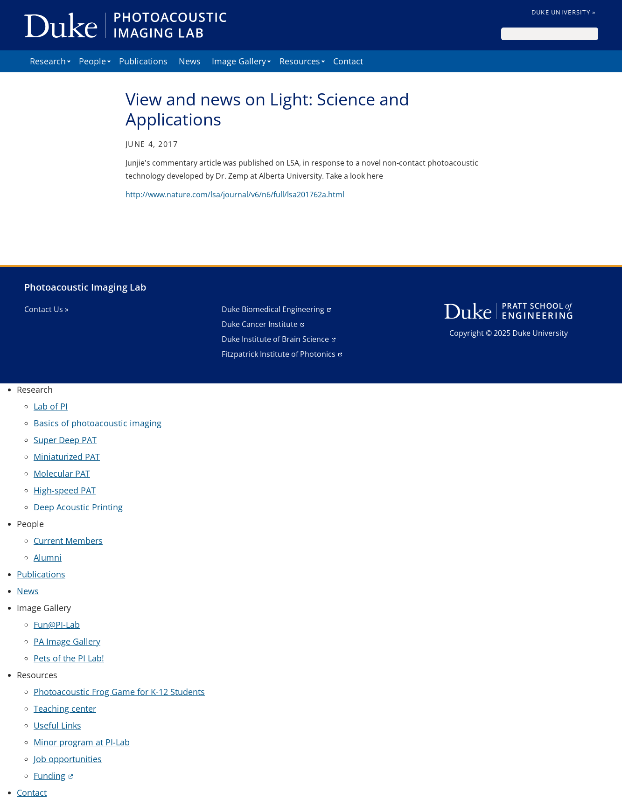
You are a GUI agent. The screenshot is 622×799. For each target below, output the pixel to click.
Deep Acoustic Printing (78, 507)
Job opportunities (68, 758)
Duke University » (563, 12)
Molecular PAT (62, 473)
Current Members (68, 540)
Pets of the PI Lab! (69, 658)
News (190, 61)
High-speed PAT (65, 490)
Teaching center (65, 708)
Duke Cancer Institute (260, 324)
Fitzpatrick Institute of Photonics (278, 354)
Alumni (48, 557)
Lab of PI (51, 406)
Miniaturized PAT (67, 456)
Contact (348, 61)
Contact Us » (46, 309)
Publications (143, 61)
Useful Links (57, 725)
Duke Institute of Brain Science (275, 339)
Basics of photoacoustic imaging (97, 423)
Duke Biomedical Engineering (273, 309)
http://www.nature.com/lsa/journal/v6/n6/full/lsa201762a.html (235, 194)
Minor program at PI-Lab (82, 742)
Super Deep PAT (65, 439)
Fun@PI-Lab (57, 624)
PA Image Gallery (67, 641)
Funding (49, 775)
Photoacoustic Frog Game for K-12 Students (119, 691)
